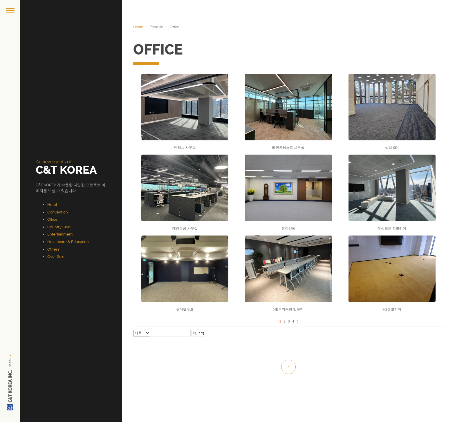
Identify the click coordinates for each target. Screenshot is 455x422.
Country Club (59, 227)
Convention (57, 212)
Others (53, 249)
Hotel (52, 204)
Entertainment (60, 234)
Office (52, 219)
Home (138, 27)
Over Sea (55, 256)
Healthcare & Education (68, 242)
